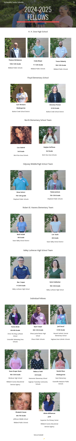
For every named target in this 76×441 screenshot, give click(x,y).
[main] (38, 14)
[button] (2, 2)
